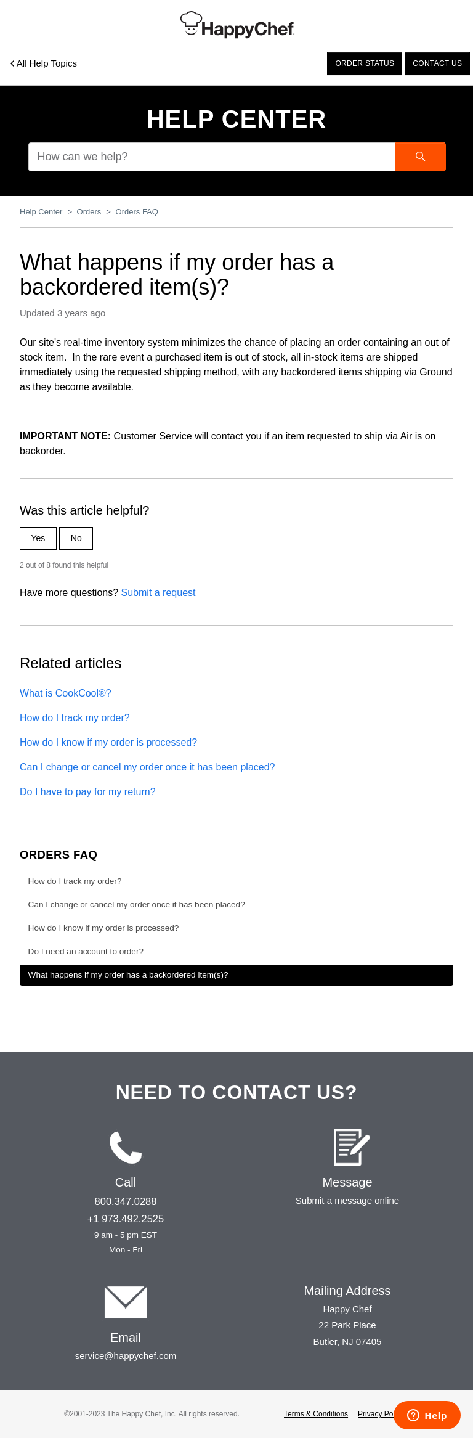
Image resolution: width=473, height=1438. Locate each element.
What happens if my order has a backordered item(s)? (128, 974)
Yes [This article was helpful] (38, 538)
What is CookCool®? (65, 693)
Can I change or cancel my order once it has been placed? (147, 767)
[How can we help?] (236, 156)
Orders (89, 211)
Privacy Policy (381, 1414)
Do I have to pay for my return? (88, 791)
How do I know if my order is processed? (108, 742)
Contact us (437, 63)
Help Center (237, 119)
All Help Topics (43, 63)
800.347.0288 (126, 1201)
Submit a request (158, 592)
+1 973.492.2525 (125, 1218)
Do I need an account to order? (86, 951)
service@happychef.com (125, 1355)
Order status (364, 63)
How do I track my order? (75, 718)
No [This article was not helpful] (76, 538)
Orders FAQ (137, 211)
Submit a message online (347, 1200)
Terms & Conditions (316, 1414)
